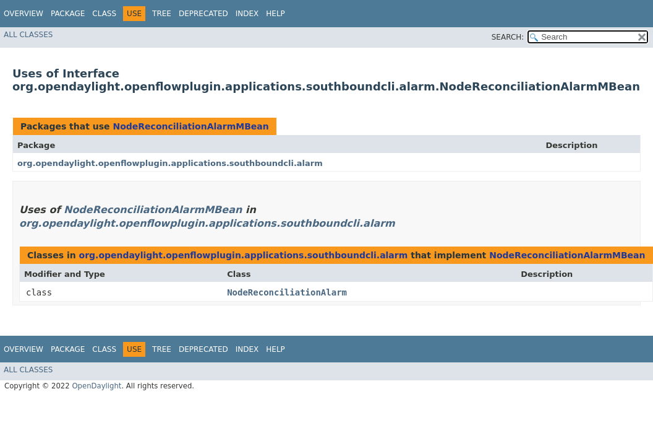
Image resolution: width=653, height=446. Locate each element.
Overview (23, 13)
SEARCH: (508, 37)
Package (68, 13)
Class (104, 13)
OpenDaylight (96, 386)
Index (247, 13)
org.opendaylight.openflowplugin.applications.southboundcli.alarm (170, 163)
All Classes (28, 34)
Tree (161, 13)
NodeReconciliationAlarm (287, 292)
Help (275, 13)
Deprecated (203, 13)
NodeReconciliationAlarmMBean (190, 126)
